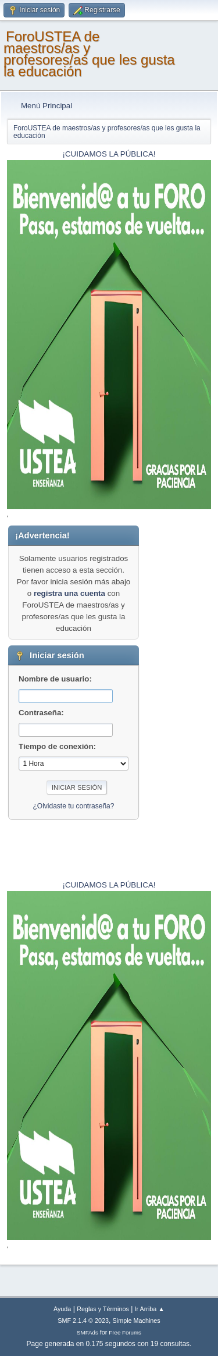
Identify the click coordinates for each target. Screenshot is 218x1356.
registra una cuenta (69, 593)
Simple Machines (136, 1320)
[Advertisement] (175, 700)
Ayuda (62, 1308)
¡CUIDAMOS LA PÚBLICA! (109, 154)
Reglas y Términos (103, 1308)
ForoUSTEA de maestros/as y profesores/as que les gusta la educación (89, 54)
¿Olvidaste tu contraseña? (74, 806)
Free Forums (125, 1332)
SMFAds (87, 1332)
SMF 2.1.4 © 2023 (83, 1320)
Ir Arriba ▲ (150, 1308)
